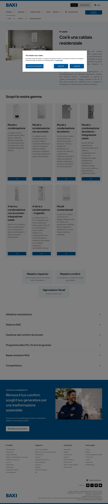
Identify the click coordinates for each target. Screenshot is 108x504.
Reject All (61, 66)
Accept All (77, 66)
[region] (54, 61)
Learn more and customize (34, 66)
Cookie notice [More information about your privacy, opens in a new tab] (59, 60)
